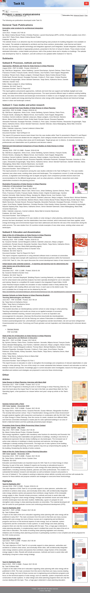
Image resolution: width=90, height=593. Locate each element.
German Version (13, 329)
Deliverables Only (68, 15)
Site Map (48, 590)
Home (42, 590)
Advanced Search (79, 15)
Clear (86, 15)
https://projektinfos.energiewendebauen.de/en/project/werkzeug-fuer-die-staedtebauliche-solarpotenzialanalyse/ (41, 292)
